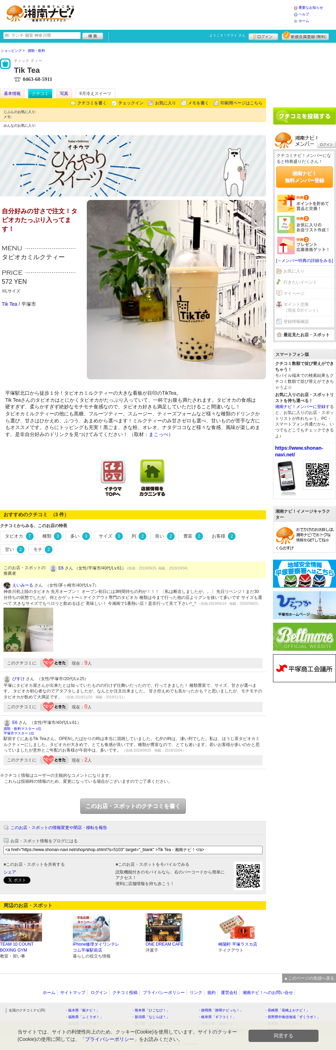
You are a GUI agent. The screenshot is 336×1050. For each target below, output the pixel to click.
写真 (64, 93)
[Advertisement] (187, 14)
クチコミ (40, 93)
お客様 (224, 536)
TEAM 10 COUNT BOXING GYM (17, 947)
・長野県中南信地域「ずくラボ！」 (292, 1017)
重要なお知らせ (311, 7)
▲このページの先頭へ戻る (309, 978)
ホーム (304, 21)
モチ (43, 549)
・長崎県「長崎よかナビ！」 (287, 1010)
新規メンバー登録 (305, 35)
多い (80, 536)
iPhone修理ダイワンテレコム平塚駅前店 (96, 947)
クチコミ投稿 (125, 992)
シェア (10, 872)
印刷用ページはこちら (241, 103)
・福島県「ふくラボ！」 (84, 1017)
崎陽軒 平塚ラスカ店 (237, 944)
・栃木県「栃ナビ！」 (82, 1010)
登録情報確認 (296, 321)
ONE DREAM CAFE (164, 944)
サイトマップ (72, 992)
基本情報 (12, 93)
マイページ (294, 293)
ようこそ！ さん (227, 35)
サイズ (111, 536)
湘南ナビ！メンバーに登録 (300, 406)
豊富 (193, 536)
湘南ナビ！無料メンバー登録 (304, 177)
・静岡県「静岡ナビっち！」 (220, 1010)
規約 (211, 992)
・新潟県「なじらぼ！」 (150, 1017)
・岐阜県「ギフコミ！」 (217, 1017)
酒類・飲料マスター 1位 (22, 729)
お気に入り (165, 103)
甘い (14, 549)
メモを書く (198, 103)
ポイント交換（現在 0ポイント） (302, 307)
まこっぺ (158, 434)
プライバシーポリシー (164, 992)
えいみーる (22, 585)
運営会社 (229, 992)
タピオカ (19, 536)
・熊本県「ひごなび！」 (150, 1010)
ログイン (263, 35)
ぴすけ (18, 678)
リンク (196, 992)
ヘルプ (304, 14)
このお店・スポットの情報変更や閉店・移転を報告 (58, 827)
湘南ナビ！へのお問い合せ (268, 992)
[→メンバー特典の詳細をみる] (304, 260)
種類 (52, 536)
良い (165, 536)
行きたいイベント (300, 282)
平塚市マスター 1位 (19, 733)
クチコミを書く (92, 103)
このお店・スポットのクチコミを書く (133, 806)
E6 (61, 568)
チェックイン (131, 103)
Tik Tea (9, 304)
